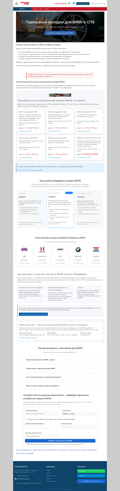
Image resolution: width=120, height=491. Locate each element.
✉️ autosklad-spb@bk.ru (23, 479)
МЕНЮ (22, 9)
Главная (35, 9)
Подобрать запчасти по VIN (91, 481)
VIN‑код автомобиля (32, 410)
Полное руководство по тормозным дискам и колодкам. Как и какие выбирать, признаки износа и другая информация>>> (57, 450)
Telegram (51, 426)
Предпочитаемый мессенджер (34, 423)
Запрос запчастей (82, 3)
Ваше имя (34, 433)
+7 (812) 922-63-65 (60, 4)
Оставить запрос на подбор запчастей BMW (33, 314)
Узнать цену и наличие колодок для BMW (30, 170)
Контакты (22, 338)
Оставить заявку (51, 481)
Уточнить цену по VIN (25, 131)
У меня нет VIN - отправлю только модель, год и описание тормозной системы (51, 419)
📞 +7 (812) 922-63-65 (21, 476)
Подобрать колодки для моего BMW (60, 33)
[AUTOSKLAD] (24, 3)
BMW (40, 9)
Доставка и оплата (31, 338)
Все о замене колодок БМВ (25, 453)
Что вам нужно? (66, 410)
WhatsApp (33, 426)
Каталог (48, 473)
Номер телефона (67, 423)
